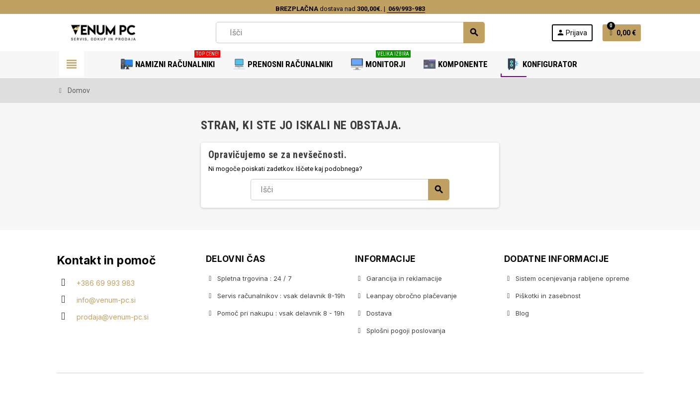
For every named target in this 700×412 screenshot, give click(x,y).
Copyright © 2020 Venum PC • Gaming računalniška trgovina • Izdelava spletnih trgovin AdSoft (350, 394)
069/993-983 (406, 8)
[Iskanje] (350, 32)
